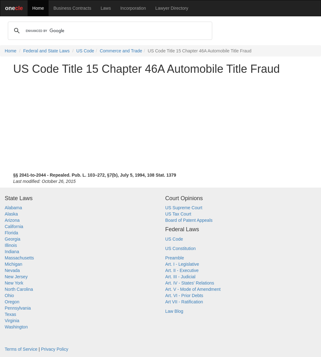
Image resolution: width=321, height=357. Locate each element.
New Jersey (16, 276)
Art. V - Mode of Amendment (193, 289)
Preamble (174, 257)
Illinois (11, 245)
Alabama (13, 207)
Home (38, 8)
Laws (106, 8)
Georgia (12, 239)
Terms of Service (21, 349)
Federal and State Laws (46, 50)
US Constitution (180, 248)
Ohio (9, 295)
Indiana (12, 251)
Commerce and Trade (121, 50)
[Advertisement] (160, 124)
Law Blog (174, 311)
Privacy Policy (54, 349)
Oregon (12, 301)
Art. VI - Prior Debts (184, 295)
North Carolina (19, 289)
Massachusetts (19, 257)
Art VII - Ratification (184, 301)
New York (14, 282)
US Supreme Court (183, 207)
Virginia (12, 320)
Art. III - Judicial (180, 276)
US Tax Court (178, 213)
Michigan (13, 264)
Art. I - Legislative (182, 264)
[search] (109, 31)
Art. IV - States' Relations (189, 282)
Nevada (12, 270)
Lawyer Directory (171, 8)
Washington (16, 326)
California (14, 226)
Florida (11, 232)
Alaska (11, 213)
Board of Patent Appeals (189, 220)
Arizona (12, 220)
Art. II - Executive (182, 270)
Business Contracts (72, 8)
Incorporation (133, 8)
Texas (10, 314)
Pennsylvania (18, 308)
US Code (85, 50)
